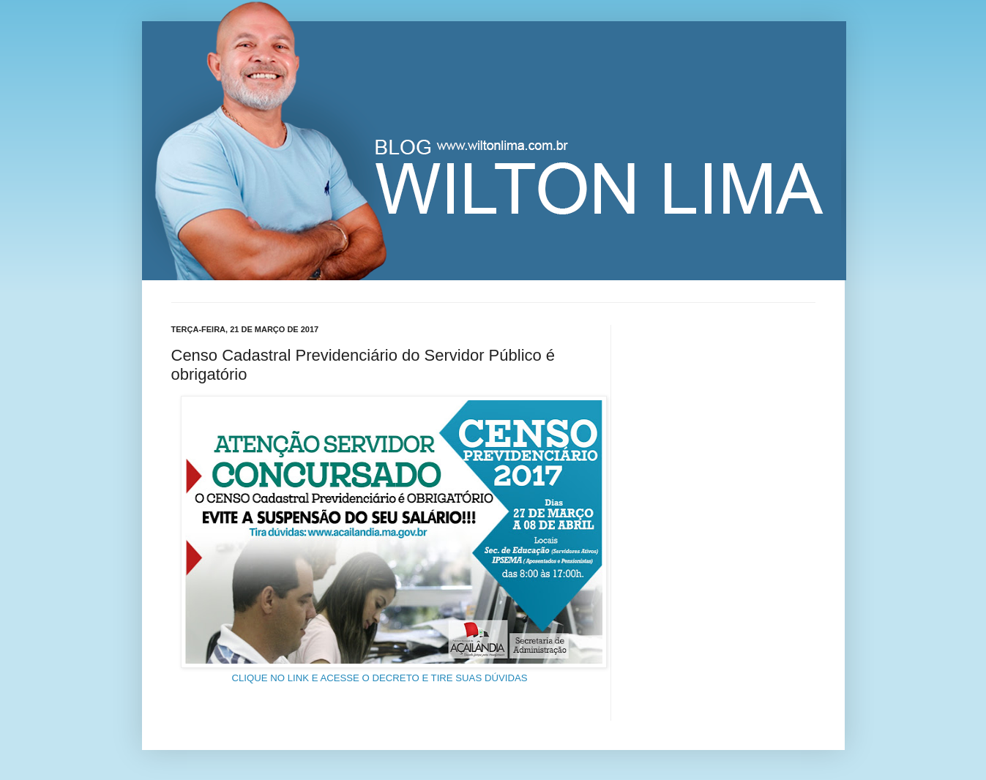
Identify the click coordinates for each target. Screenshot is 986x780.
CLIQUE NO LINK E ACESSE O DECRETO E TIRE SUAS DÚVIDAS (379, 677)
